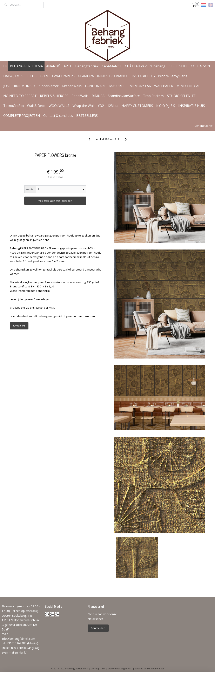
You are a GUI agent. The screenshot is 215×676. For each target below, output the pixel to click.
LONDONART (95, 86)
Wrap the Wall (83, 105)
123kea (112, 105)
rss (103, 668)
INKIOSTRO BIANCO (112, 76)
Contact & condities (58, 115)
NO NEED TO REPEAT (20, 96)
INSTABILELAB (143, 76)
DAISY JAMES (13, 76)
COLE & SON (200, 66)
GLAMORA (86, 76)
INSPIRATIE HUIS (191, 105)
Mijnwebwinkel (155, 668)
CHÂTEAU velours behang (145, 66)
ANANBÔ (53, 66)
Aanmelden (98, 628)
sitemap (95, 668)
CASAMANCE (112, 66)
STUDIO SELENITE (181, 96)
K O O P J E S (165, 105)
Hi (5, 66)
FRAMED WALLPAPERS (57, 76)
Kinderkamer (49, 86)
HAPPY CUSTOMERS (137, 105)
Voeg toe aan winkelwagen (55, 201)
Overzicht (19, 326)
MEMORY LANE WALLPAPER (151, 86)
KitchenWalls (72, 86)
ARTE (68, 66)
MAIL (52, 307)
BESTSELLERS (87, 115)
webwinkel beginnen (119, 668)
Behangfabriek (87, 66)
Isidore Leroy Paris (172, 76)
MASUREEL (117, 86)
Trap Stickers (153, 96)
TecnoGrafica (13, 105)
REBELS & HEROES (54, 96)
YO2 (101, 105)
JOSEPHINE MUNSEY (19, 86)
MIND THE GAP (188, 86)
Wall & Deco (36, 105)
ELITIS (31, 76)
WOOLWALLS (59, 105)
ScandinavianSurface (124, 96)
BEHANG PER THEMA (26, 66)
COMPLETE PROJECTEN (21, 115)
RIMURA (98, 96)
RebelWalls (80, 96)
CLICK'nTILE (178, 66)
